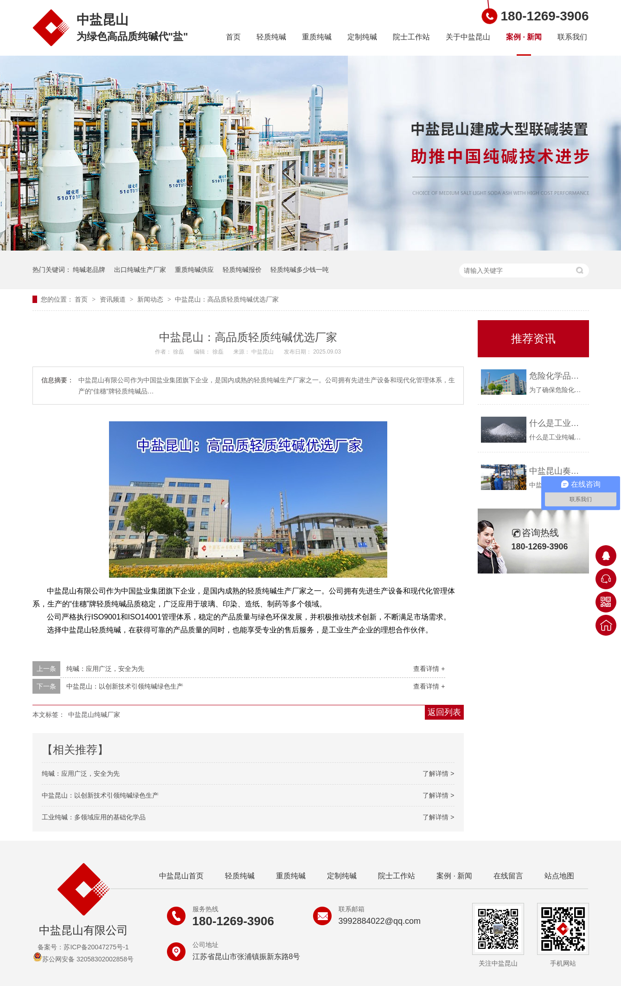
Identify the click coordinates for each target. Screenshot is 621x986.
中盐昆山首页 (181, 876)
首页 (233, 37)
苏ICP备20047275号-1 (96, 947)
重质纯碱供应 (194, 269)
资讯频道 (114, 299)
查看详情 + (429, 668)
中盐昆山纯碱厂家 (94, 714)
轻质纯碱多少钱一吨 (299, 269)
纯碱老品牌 (89, 269)
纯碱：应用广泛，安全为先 (105, 668)
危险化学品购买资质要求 (556, 375)
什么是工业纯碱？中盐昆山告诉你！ (556, 423)
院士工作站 (411, 37)
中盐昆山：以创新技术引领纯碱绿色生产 (124, 686)
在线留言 (508, 876)
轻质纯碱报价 (242, 269)
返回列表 (444, 712)
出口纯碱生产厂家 (140, 269)
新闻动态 (151, 299)
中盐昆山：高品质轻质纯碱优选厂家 (227, 299)
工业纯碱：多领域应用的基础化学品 (94, 817)
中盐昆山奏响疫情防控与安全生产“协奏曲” (556, 471)
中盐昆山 (263, 351)
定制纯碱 (362, 37)
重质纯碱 (317, 37)
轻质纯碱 (271, 37)
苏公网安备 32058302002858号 (83, 959)
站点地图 (559, 876)
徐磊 (179, 351)
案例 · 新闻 (524, 37)
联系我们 (572, 37)
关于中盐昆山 (468, 37)
